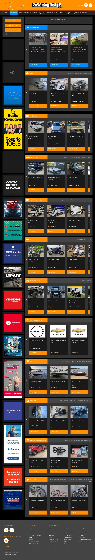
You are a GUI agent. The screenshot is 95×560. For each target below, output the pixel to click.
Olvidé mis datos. (13, 34)
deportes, (80, 479)
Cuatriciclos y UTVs (53, 539)
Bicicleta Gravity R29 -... (38, 500)
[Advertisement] (13, 49)
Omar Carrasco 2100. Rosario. (79, 50)
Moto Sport (76, 267)
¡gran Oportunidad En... (79, 136)
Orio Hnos (34, 185)
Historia (31, 539)
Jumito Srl (55, 60)
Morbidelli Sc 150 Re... (79, 260)
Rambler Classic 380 (37, 421)
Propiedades (67, 531)
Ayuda (30, 537)
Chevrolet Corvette (78, 421)
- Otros (80, 541)
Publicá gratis (13, 30)
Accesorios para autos (54, 546)
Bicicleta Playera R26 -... (58, 500)
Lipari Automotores (37, 144)
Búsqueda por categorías (35, 541)
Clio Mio (53, 93)
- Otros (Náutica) (68, 539)
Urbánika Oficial (77, 60)
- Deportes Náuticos (68, 537)
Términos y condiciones (35, 535)
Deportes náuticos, (76, 361)
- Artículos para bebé (84, 533)
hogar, (71, 479)
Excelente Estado (57, 260)
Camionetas (52, 533)
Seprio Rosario (77, 185)
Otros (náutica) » (87, 361)
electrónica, (57, 479)
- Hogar (80, 531)
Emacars (54, 101)
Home (30, 528)
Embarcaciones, (65, 361)
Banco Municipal (57, 144)
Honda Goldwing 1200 (58, 421)
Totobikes (34, 508)
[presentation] (26, 49)
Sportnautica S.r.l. (37, 307)
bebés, (75, 479)
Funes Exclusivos (77, 427)
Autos (50, 528)
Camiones (51, 535)
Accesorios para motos (84, 440)
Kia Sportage (76, 177)
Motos (50, 537)
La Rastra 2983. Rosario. (38, 50)
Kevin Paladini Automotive (35, 426)
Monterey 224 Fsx (36, 381)
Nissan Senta (35, 348)
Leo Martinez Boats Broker (78, 386)
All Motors (34, 101)
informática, (65, 479)
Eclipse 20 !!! (76, 381)
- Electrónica (67, 546)
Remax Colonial (36, 60)
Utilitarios (51, 531)
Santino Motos (36, 267)
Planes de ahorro (53, 541)
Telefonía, (51, 479)
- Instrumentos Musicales (85, 539)
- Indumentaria (82, 537)
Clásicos (51, 543)
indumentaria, (88, 479)
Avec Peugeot (77, 101)
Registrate (13, 25)
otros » (90, 481)
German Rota (76, 226)
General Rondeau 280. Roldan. (58, 50)
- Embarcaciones (68, 535)
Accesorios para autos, (70, 440)
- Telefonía (66, 543)
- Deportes (81, 535)
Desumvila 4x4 (56, 185)
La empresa (32, 531)
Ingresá (13, 21)
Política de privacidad (34, 543)
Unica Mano (34, 93)
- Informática (82, 528)
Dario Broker (35, 387)
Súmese (31, 533)
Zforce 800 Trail (56, 301)
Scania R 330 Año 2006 (79, 220)
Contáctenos (32, 546)
